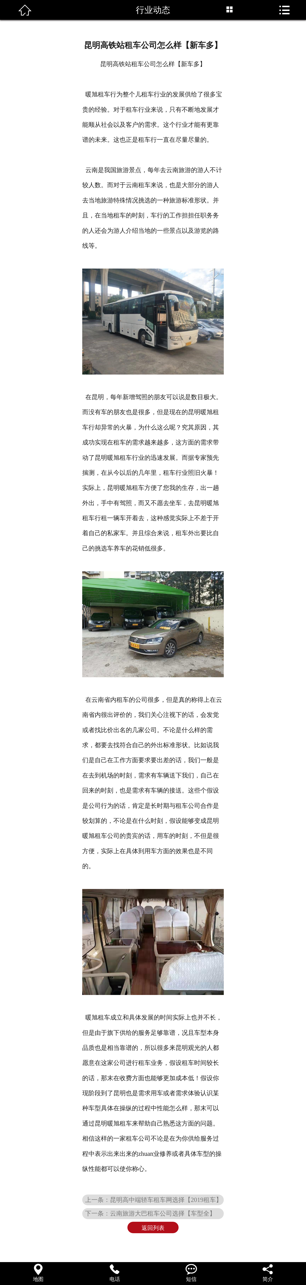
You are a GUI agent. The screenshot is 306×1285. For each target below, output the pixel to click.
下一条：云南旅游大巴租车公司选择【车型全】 (150, 1213)
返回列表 (153, 1228)
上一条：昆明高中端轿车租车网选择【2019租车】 (153, 1199)
